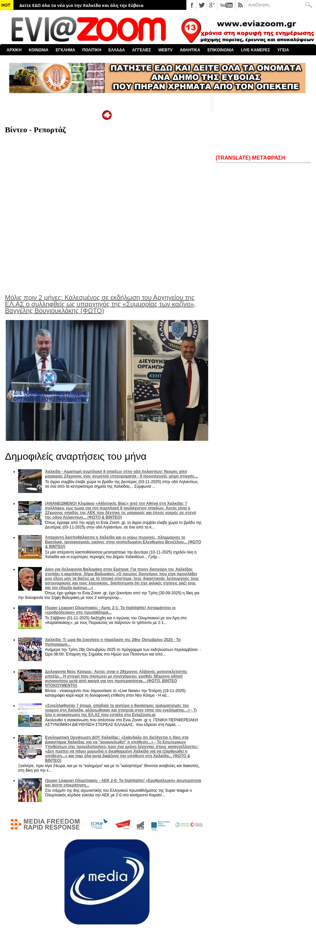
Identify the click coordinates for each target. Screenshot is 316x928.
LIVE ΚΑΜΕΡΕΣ (255, 50)
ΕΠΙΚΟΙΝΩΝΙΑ (220, 50)
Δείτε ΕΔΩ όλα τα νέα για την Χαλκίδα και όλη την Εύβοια (81, 5)
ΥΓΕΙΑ (283, 50)
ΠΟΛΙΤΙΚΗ (91, 50)
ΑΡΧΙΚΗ (14, 50)
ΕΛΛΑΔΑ (116, 50)
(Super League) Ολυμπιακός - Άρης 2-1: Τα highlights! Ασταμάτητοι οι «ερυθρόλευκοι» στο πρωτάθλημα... (110, 610)
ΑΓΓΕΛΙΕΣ (141, 50)
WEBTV (165, 50)
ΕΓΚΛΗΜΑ (65, 50)
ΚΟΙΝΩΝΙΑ (38, 50)
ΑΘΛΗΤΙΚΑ (190, 50)
